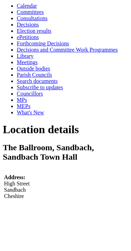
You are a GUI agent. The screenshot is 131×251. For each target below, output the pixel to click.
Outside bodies (33, 68)
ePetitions (28, 37)
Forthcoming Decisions (43, 43)
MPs (22, 100)
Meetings (27, 62)
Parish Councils (34, 75)
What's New (30, 112)
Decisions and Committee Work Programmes (67, 50)
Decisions (28, 25)
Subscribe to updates (40, 87)
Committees (30, 12)
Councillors (30, 94)
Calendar (27, 6)
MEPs (23, 106)
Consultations (32, 18)
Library (25, 56)
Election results (34, 31)
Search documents (37, 81)
